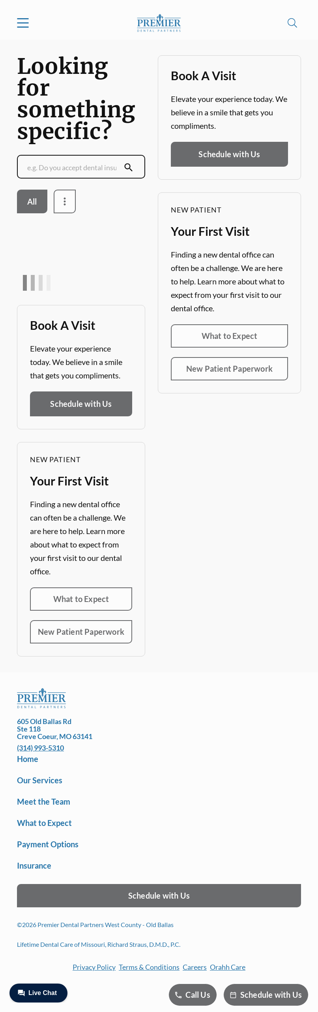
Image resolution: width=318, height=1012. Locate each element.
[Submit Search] (128, 167)
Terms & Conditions (149, 967)
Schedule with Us (81, 403)
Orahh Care (227, 967)
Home (27, 759)
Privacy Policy (94, 967)
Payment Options (48, 844)
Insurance (34, 865)
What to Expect (81, 599)
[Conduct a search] (73, 167)
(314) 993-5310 (40, 747)
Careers (195, 967)
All (32, 201)
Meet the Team (43, 801)
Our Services (39, 780)
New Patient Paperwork (81, 631)
